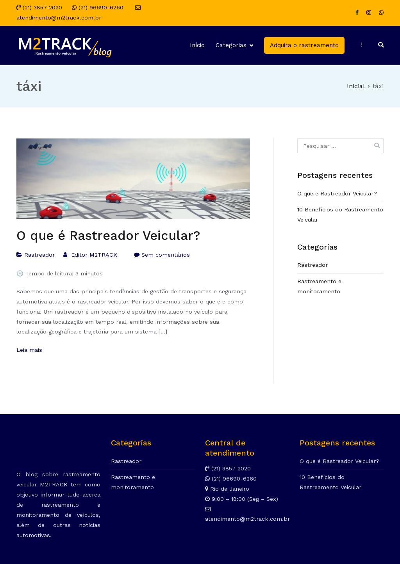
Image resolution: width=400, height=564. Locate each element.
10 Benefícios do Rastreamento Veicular (340, 214)
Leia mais (29, 350)
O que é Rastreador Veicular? (108, 235)
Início (197, 45)
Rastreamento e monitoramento (319, 286)
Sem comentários (165, 255)
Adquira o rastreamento (304, 45)
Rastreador (39, 255)
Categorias (231, 45)
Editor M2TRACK (94, 255)
